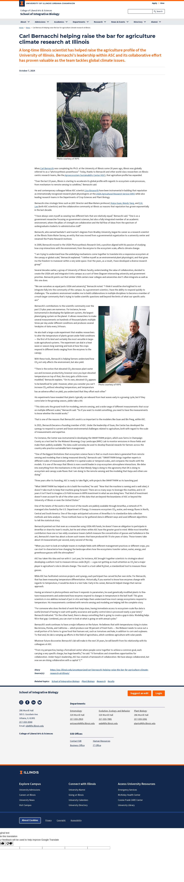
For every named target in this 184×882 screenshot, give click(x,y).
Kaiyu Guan (116, 203)
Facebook (27, 702)
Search (160, 11)
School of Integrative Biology (40, 14)
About (23, 22)
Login (159, 693)
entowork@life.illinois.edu (82, 723)
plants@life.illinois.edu (144, 723)
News (28, 27)
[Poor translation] (9, 843)
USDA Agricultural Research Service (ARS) (115, 193)
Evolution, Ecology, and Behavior (114, 711)
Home (21, 27)
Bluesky (39, 702)
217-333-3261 (140, 719)
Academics (59, 22)
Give (162, 3)
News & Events (118, 22)
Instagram (21, 702)
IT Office (97, 745)
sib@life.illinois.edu (35, 726)
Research (98, 22)
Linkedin (33, 702)
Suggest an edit (139, 693)
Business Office (77, 745)
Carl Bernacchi (47, 168)
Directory (138, 22)
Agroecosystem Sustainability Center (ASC (84, 175)
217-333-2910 (76, 719)
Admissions (40, 22)
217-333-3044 (25, 722)
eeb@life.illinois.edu (108, 723)
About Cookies (30, 820)
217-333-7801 (105, 719)
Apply (154, 3)
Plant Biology (88, 681)
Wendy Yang (128, 203)
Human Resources (101, 741)
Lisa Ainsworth (91, 190)
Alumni (154, 22)
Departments (79, 22)
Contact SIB (75, 741)
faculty (111, 681)
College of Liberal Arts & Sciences (36, 10)
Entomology (76, 711)
